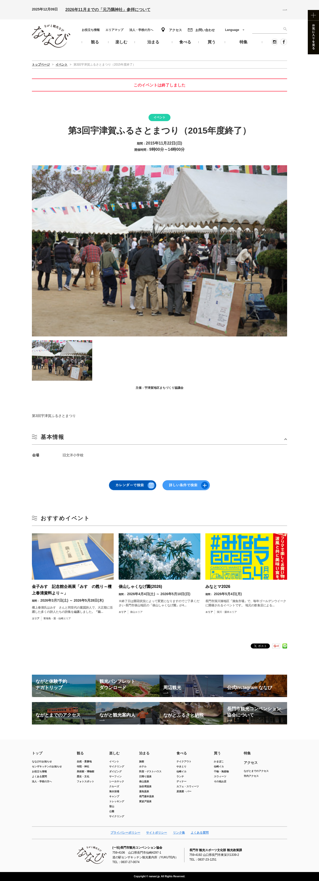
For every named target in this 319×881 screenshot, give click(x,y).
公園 (111, 811)
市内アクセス (251, 776)
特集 (247, 753)
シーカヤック (116, 781)
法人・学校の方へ (141, 30)
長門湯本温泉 (146, 796)
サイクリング (116, 766)
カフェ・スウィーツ (187, 786)
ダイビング (115, 771)
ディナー (181, 781)
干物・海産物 (221, 771)
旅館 (141, 761)
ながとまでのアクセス (256, 771)
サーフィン (115, 776)
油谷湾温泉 (145, 786)
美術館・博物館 (85, 771)
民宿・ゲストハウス (150, 771)
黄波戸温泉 (145, 801)
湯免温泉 (144, 791)
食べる (181, 753)
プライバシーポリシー (125, 832)
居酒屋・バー (183, 791)
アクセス (175, 30)
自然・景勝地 (84, 761)
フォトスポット (85, 781)
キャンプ (114, 796)
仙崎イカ (181, 771)
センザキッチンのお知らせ (47, 766)
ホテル (143, 766)
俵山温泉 (144, 781)
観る (80, 753)
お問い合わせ (205, 30)
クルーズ (114, 786)
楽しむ (114, 753)
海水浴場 (114, 791)
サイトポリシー (156, 832)
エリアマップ (114, 30)
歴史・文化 (83, 776)
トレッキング (116, 801)
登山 (111, 806)
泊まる (144, 753)
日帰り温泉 (145, 776)
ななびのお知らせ (42, 761)
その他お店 (220, 781)
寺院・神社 (83, 766)
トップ (37, 753)
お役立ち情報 (91, 30)
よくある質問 (39, 776)
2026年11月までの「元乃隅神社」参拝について (107, 9)
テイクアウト (183, 761)
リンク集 (179, 832)
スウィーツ (220, 776)
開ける (159, 439)
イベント (114, 761)
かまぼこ (219, 761)
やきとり (181, 766)
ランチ (180, 776)
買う (217, 753)
